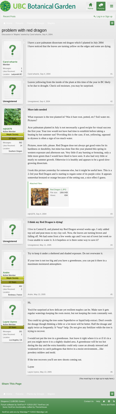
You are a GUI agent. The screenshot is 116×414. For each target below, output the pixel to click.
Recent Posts (9, 16)
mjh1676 (7, 128)
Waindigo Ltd (41, 412)
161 (20, 331)
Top (109, 401)
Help (98, 401)
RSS (114, 401)
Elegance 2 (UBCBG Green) (13, 401)
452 (20, 286)
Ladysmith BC (16, 74)
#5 (111, 294)
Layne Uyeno (10, 321)
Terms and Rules (108, 405)
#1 (111, 74)
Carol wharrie (35, 34)
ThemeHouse (41, 407)
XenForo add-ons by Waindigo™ (15, 412)
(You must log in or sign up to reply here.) (96, 378)
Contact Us (88, 401)
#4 (111, 245)
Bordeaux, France (15, 295)
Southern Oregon (15, 151)
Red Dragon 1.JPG (58, 189)
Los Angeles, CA (15, 340)
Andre (6, 272)
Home (104, 401)
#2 (111, 101)
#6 (111, 372)
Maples (17, 34)
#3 (111, 214)
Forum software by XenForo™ (25, 405)
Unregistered (10, 101)
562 (20, 143)
